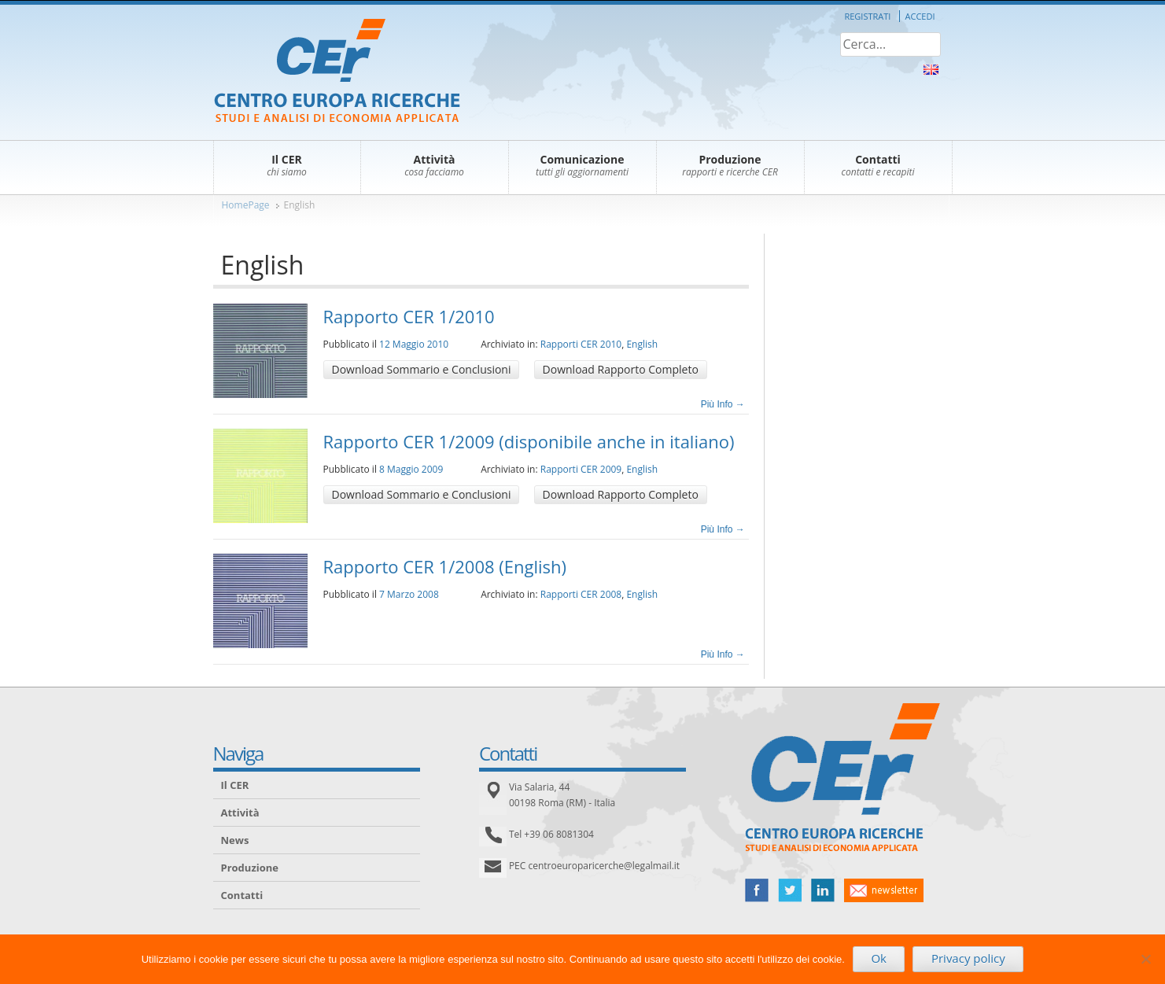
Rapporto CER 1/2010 (409, 316)
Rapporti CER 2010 (581, 344)
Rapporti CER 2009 (581, 469)
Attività (240, 812)
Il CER (235, 785)
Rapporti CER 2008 (581, 594)
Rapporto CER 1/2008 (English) (445, 566)
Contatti (242, 895)
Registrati (867, 16)
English (299, 205)
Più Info (723, 404)
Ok (879, 958)
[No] (1145, 959)
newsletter (884, 890)
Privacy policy (968, 958)
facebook (757, 890)
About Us (931, 70)
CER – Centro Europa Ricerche (337, 72)
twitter (790, 890)
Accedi (920, 16)
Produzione (249, 868)
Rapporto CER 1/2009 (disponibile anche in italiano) (529, 441)
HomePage (246, 205)
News (235, 840)
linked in (823, 890)
